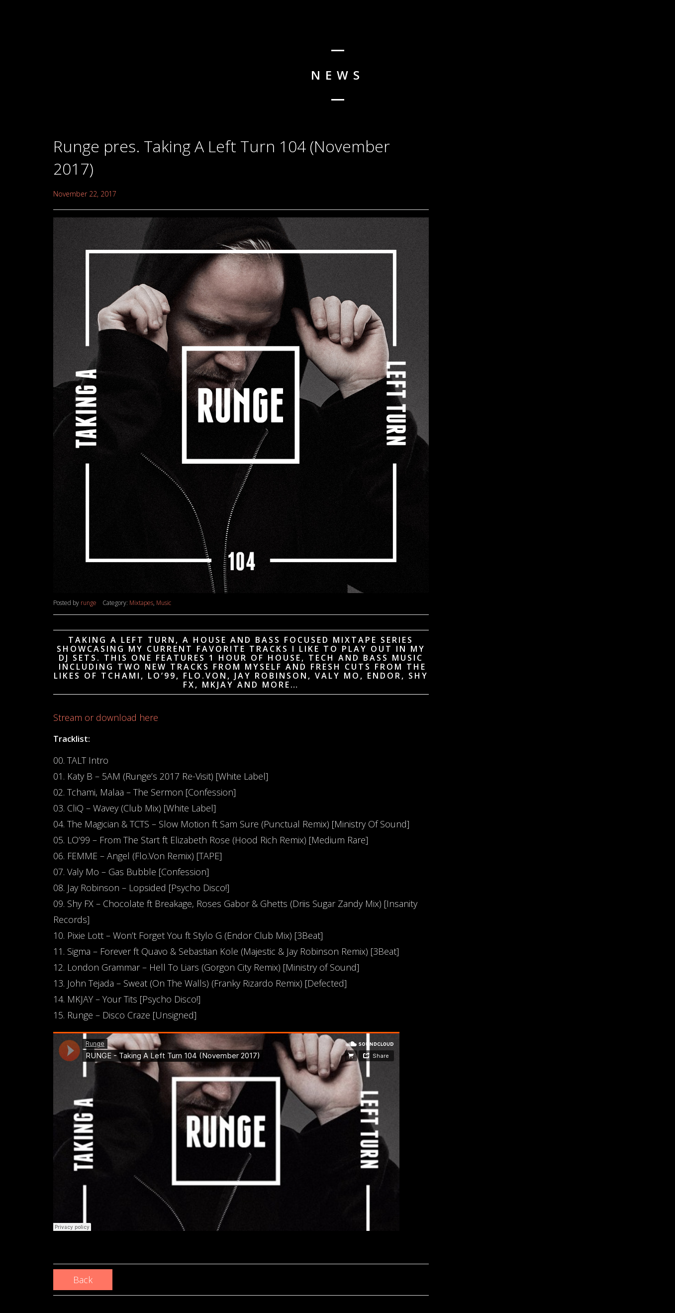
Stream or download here (105, 717)
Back (83, 1280)
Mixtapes (141, 603)
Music (163, 603)
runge (88, 603)
